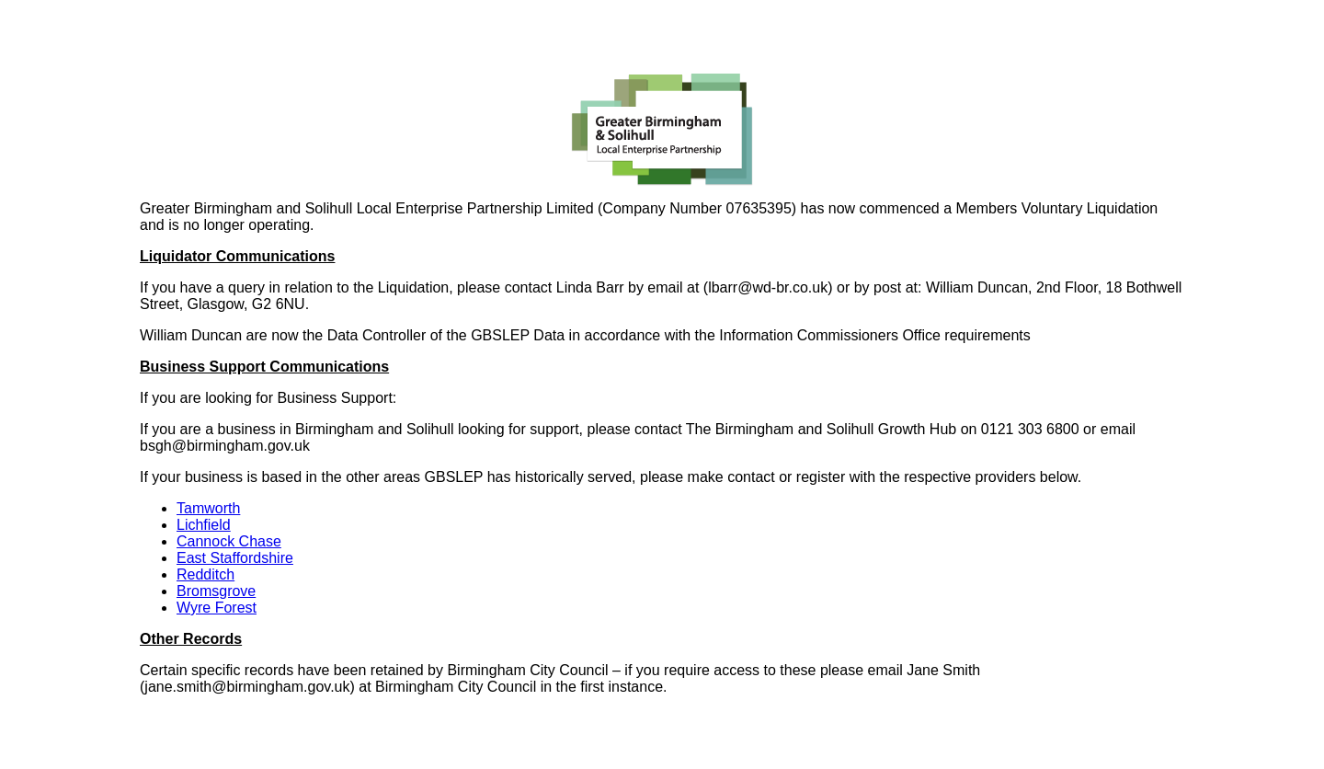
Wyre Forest (217, 607)
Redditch (205, 574)
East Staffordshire (235, 558)
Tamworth (208, 508)
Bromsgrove (216, 591)
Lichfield (204, 525)
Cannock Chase (229, 541)
